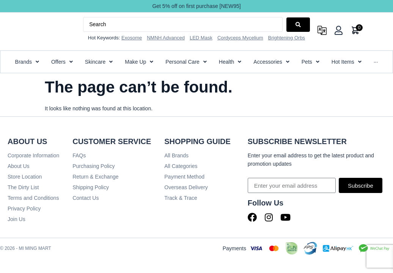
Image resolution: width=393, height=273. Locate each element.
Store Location (25, 177)
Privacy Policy (24, 209)
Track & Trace (180, 198)
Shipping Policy (90, 187)
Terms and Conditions (33, 198)
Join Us (16, 219)
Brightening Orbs (286, 38)
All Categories (180, 166)
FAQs (79, 155)
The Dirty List (23, 187)
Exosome (131, 38)
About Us (19, 166)
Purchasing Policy (93, 166)
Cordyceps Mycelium (240, 38)
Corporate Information (33, 155)
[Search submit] (298, 24)
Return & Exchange (95, 177)
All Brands (176, 155)
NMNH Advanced (166, 38)
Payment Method (184, 177)
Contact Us (85, 198)
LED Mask (201, 38)
